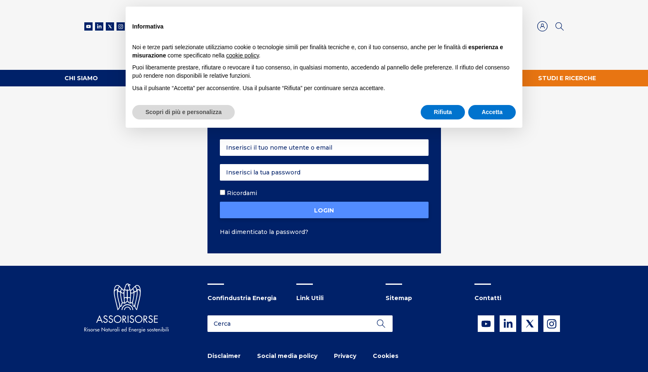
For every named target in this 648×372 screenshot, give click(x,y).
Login (324, 210)
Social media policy (287, 356)
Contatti (487, 298)
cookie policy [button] (242, 55)
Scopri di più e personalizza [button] (183, 112)
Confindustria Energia (241, 298)
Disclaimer (224, 356)
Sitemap (399, 298)
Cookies (385, 356)
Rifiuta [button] (443, 112)
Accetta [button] (492, 112)
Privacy (345, 356)
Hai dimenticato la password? (264, 232)
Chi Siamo (81, 78)
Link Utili (310, 298)
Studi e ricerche (567, 78)
